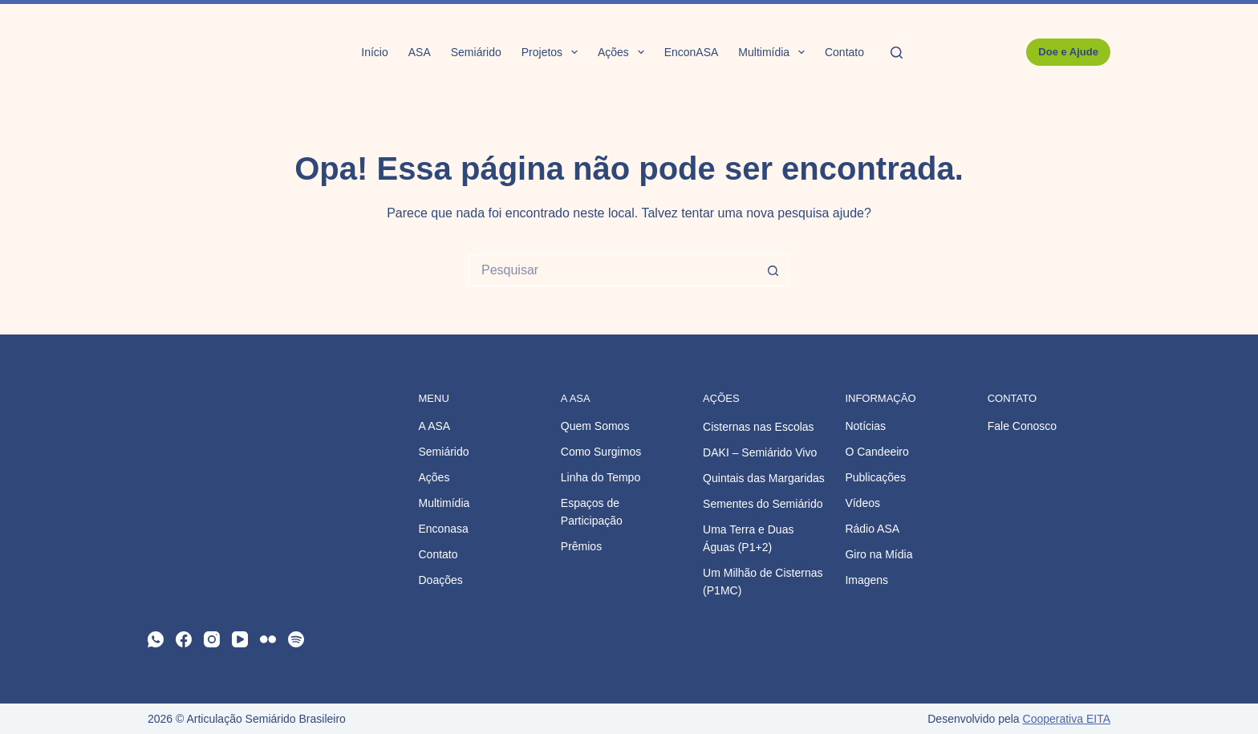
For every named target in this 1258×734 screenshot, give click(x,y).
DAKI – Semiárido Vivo (760, 452)
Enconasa (444, 528)
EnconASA (691, 52)
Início (374, 52)
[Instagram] (212, 639)
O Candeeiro (876, 451)
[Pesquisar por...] (613, 270)
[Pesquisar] (897, 53)
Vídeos (862, 503)
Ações (624, 52)
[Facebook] (184, 639)
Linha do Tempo (600, 477)
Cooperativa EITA (1066, 718)
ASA (419, 52)
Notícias (865, 426)
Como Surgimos (601, 451)
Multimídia (774, 52)
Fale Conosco (1022, 426)
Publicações (875, 477)
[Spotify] (296, 639)
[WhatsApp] (156, 639)
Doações (441, 580)
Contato (844, 52)
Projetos (552, 52)
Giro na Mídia (878, 554)
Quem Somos (595, 426)
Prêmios (581, 546)
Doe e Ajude (1068, 52)
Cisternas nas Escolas (758, 426)
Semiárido (476, 52)
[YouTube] (240, 639)
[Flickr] (268, 639)
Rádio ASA (872, 528)
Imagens (866, 580)
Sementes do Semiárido (762, 503)
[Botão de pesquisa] (773, 270)
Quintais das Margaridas (764, 478)
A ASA (435, 426)
